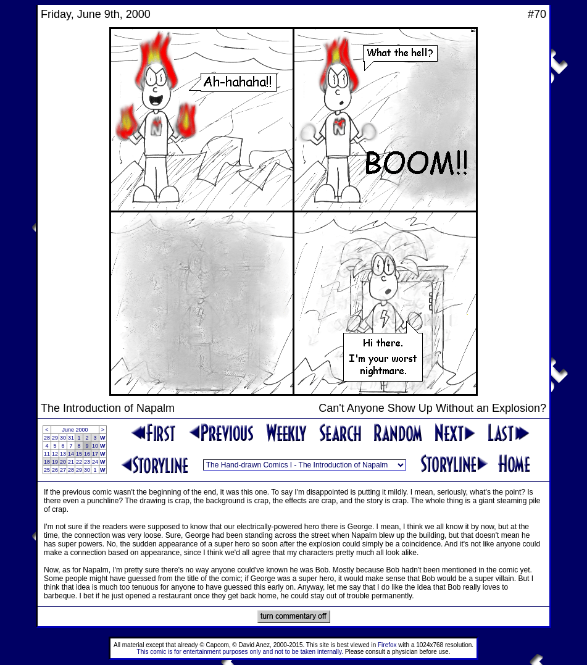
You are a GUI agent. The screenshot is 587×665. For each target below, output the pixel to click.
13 (63, 454)
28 (47, 438)
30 (63, 438)
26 (55, 470)
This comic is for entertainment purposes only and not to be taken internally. (240, 651)
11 (47, 454)
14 (71, 454)
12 (55, 454)
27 (63, 470)
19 (55, 462)
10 (95, 446)
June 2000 (75, 430)
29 (55, 438)
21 (71, 462)
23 (87, 462)
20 (63, 462)
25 (47, 470)
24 (95, 462)
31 (71, 438)
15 (79, 454)
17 (95, 454)
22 (79, 462)
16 (87, 454)
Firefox (387, 645)
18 (47, 462)
